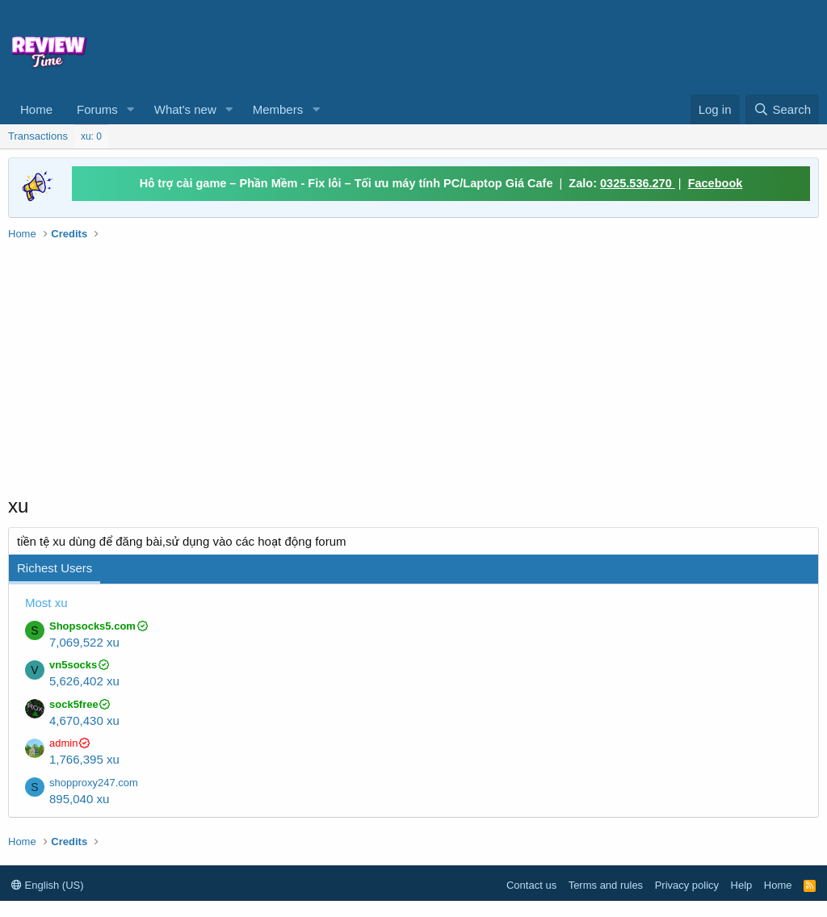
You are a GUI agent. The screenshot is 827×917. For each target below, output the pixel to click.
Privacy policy (687, 885)
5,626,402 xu (84, 681)
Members (278, 109)
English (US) (47, 885)
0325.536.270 (637, 183)
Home (36, 109)
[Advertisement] (473, 45)
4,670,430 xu (84, 720)
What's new (185, 109)
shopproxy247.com (93, 783)
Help (742, 885)
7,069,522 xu (84, 642)
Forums (97, 109)
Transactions (38, 136)
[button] (131, 109)
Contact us (531, 885)
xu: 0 (91, 136)
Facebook (715, 183)
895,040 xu (79, 799)
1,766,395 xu (84, 759)
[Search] (782, 109)
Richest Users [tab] (54, 568)
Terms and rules (606, 885)
